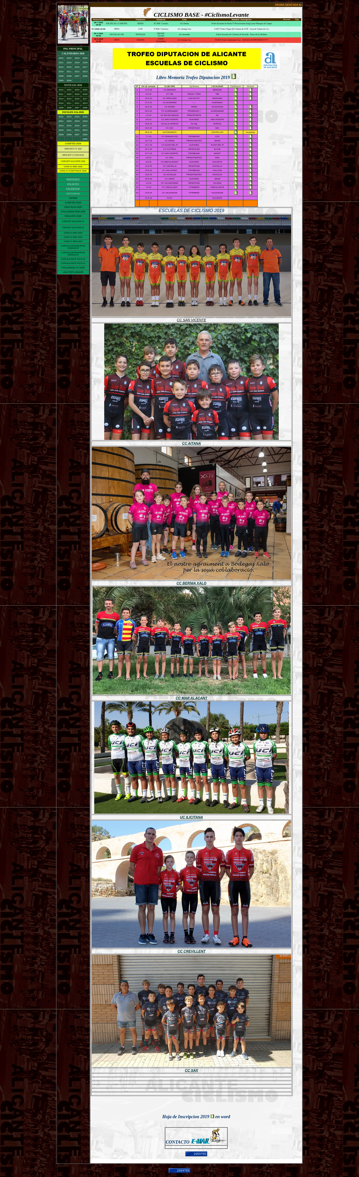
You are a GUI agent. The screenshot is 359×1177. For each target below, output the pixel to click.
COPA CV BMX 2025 (73, 233)
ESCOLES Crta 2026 (73, 112)
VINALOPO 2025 (73, 216)
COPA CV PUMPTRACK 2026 (73, 171)
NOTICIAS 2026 (73, 85)
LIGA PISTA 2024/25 (73, 272)
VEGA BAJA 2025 (73, 207)
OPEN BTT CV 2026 (73, 149)
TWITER (73, 198)
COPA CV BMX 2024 (73, 237)
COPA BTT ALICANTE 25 (73, 228)
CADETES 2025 (73, 202)
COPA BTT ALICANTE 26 (73, 221)
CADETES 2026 (73, 143)
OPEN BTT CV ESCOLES (73, 155)
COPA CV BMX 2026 (73, 166)
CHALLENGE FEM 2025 (73, 211)
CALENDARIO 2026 (73, 53)
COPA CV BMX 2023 (73, 241)
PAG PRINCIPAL (73, 48)
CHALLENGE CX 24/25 (73, 267)
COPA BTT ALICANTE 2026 (73, 161)
